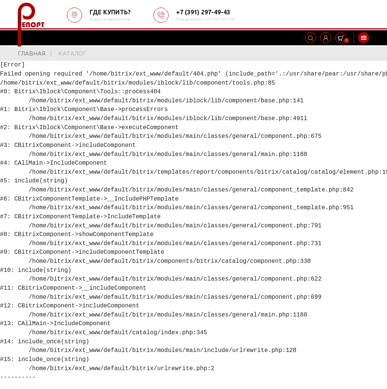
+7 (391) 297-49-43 (203, 12)
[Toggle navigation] (363, 37)
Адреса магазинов (110, 20)
